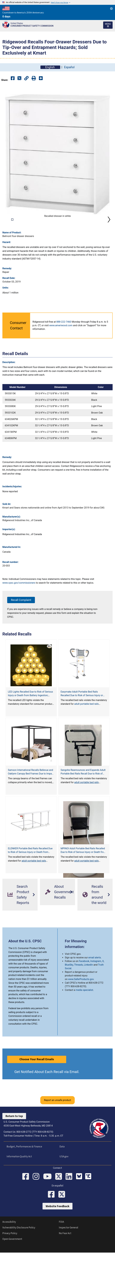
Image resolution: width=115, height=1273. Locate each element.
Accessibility (9, 1244)
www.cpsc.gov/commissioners (18, 604)
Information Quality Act (18, 1178)
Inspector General (68, 1250)
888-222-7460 (63, 343)
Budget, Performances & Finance (23, 1168)
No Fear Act (65, 1256)
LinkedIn (88, 986)
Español (69, 67)
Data (61, 1168)
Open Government (12, 1261)
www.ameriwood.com (60, 347)
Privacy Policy (9, 1256)
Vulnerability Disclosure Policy (18, 1250)
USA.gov (63, 1178)
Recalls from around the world (94, 916)
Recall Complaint (21, 621)
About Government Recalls (59, 913)
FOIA (61, 1244)
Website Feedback (57, 1229)
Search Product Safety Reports (18, 916)
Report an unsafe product (57, 1121)
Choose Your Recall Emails (36, 1080)
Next (109, 230)
